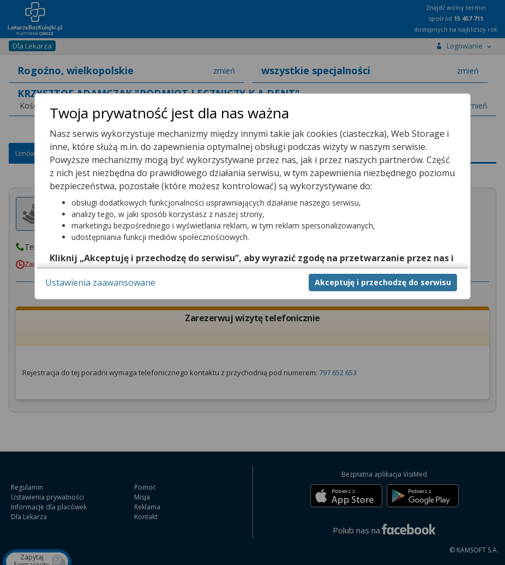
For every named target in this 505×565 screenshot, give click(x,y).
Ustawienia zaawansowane (100, 282)
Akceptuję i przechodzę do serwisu (383, 282)
